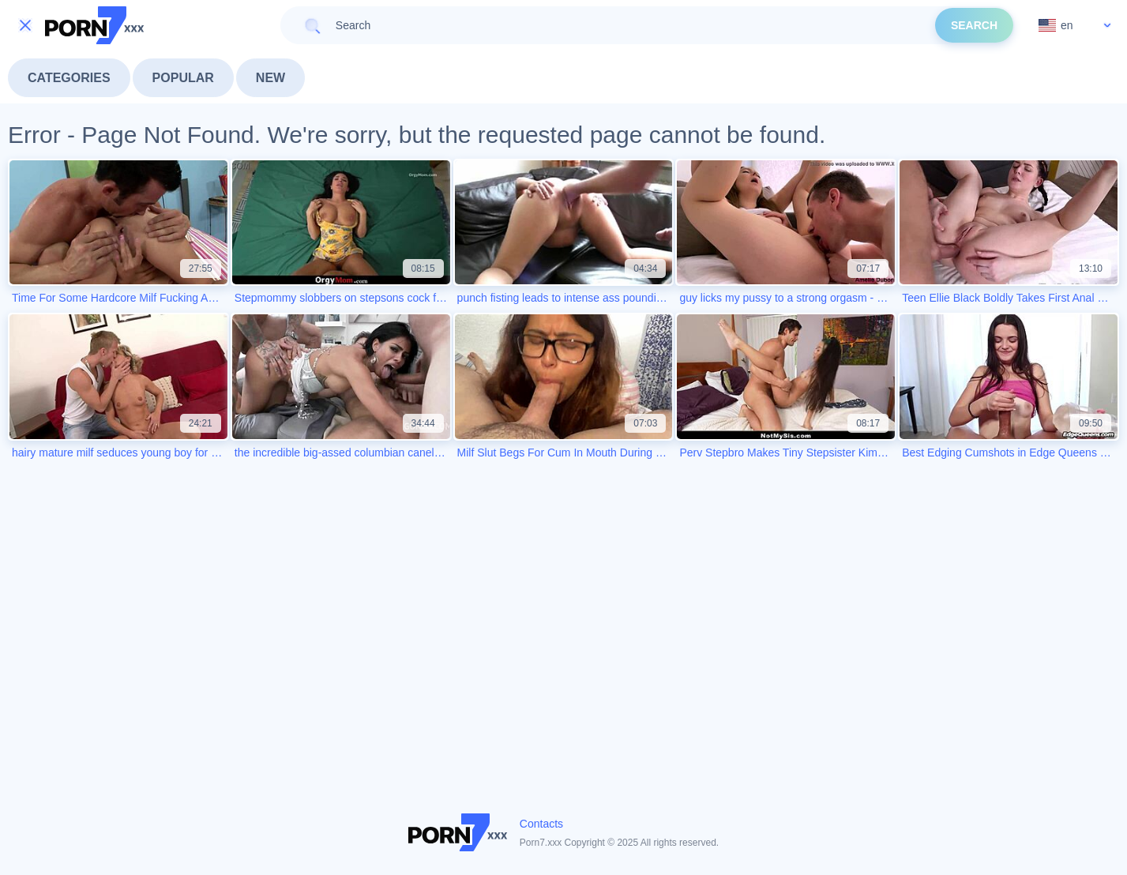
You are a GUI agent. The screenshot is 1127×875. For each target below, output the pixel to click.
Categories (69, 77)
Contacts (541, 823)
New (270, 77)
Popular (183, 77)
